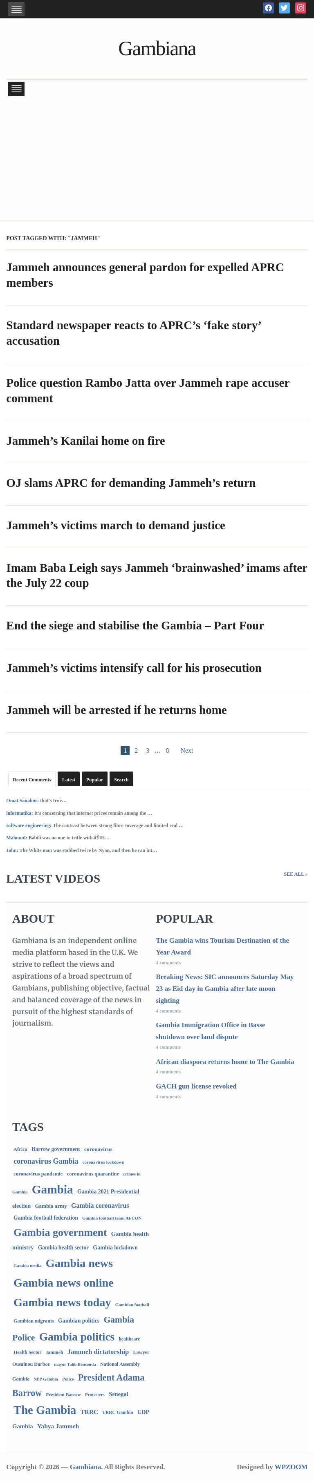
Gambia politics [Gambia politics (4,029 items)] (76, 1337)
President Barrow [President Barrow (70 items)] (63, 1394)
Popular (94, 780)
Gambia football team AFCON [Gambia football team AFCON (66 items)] (111, 1218)
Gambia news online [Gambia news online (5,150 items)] (63, 1282)
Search (121, 780)
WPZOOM (290, 1467)
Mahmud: (16, 838)
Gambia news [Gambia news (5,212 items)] (79, 1263)
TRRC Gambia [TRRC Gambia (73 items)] (117, 1412)
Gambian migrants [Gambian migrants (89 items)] (33, 1321)
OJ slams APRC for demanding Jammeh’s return (131, 482)
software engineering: (29, 825)
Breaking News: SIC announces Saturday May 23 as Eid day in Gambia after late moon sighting (225, 988)
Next (186, 750)
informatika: (19, 813)
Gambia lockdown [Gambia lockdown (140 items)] (115, 1247)
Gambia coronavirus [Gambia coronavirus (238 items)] (100, 1205)
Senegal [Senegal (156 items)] (118, 1394)
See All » (296, 874)
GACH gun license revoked (196, 1086)
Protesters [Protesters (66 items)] (95, 1394)
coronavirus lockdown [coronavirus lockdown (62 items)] (103, 1162)
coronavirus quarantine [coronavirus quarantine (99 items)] (93, 1174)
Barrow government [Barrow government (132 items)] (55, 1149)
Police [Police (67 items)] (68, 1378)
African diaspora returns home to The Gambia (225, 1062)
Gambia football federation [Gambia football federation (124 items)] (45, 1218)
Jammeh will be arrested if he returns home (116, 709)
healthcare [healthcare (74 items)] (129, 1339)
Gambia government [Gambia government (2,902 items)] (60, 1232)
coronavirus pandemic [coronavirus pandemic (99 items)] (38, 1174)
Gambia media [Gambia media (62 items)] (27, 1265)
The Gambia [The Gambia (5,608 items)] (44, 1410)
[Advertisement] (157, 159)
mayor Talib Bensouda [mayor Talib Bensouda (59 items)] (75, 1364)
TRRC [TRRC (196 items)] (89, 1411)
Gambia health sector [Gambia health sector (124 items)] (63, 1248)
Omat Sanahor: (22, 800)
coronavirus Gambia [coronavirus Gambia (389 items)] (45, 1161)
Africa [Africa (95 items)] (20, 1149)
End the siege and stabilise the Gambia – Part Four (135, 625)
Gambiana (156, 48)
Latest (68, 780)
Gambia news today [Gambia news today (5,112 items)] (62, 1302)
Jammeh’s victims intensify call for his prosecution (134, 667)
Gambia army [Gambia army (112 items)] (51, 1206)
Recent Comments (32, 780)
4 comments (168, 963)
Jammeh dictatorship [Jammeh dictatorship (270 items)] (98, 1352)
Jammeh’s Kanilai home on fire (85, 440)
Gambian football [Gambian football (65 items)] (132, 1304)
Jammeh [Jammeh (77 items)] (54, 1352)
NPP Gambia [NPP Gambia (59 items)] (46, 1379)
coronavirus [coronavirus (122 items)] (98, 1149)
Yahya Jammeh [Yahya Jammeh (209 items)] (58, 1426)
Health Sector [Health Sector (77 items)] (27, 1352)
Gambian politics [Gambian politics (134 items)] (78, 1321)
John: (12, 850)
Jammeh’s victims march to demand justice (115, 525)
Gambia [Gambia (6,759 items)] (52, 1189)
